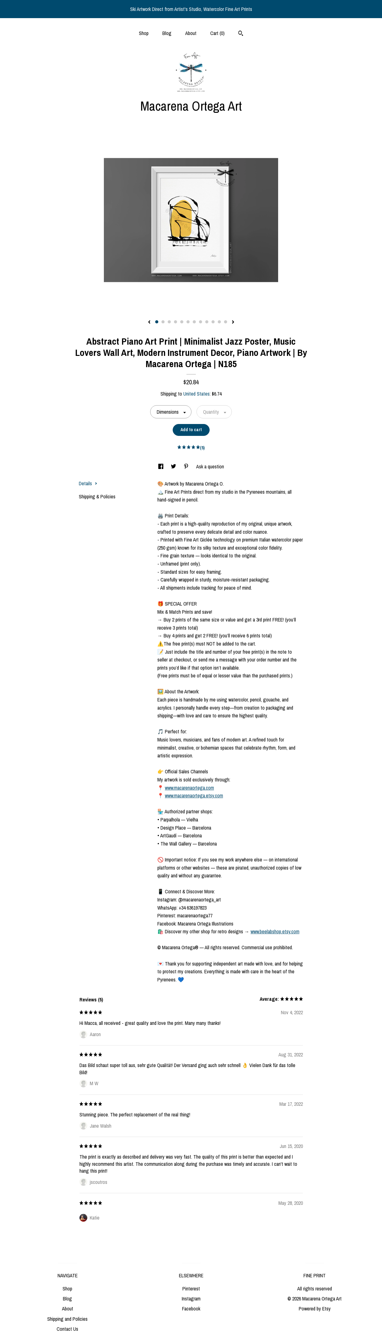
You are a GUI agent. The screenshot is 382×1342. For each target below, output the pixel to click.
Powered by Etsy (315, 1308)
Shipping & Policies (97, 496)
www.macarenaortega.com (189, 787)
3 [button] (169, 321)
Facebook (191, 1308)
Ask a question (210, 466)
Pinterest (191, 1288)
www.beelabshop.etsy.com (275, 931)
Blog (166, 33)
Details (88, 483)
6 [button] (188, 321)
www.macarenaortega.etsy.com (194, 795)
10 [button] (213, 321)
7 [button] (194, 321)
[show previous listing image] (149, 322)
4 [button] (175, 321)
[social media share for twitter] (174, 466)
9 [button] (206, 321)
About (190, 33)
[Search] (240, 34)
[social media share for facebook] (161, 466)
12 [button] (225, 321)
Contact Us (67, 1328)
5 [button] (181, 321)
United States (196, 393)
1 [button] (156, 321)
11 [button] (219, 321)
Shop (144, 33)
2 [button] (163, 321)
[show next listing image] (233, 322)
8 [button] (200, 321)
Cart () (217, 33)
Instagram (191, 1298)
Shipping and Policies (67, 1318)
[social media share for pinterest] (187, 466)
